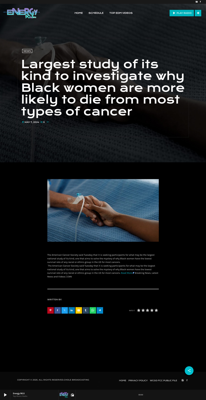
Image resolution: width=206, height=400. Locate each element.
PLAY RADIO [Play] (182, 13)
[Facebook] (200, 2)
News (27, 51)
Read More (126, 273)
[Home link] (21, 13)
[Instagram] (197, 2)
